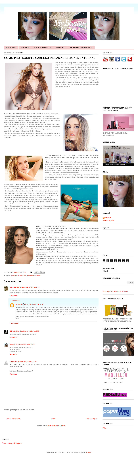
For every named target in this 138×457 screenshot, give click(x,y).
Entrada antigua (91, 419)
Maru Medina (14, 287)
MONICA (19, 304)
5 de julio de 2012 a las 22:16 (24, 344)
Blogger (88, 452)
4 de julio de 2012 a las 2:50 (29, 287)
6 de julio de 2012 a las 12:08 (27, 361)
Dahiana (13, 361)
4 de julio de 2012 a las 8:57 (29, 331)
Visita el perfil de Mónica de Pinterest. (115, 291)
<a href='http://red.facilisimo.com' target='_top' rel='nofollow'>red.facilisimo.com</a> (115, 395)
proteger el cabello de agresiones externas (25, 275)
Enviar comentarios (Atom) (56, 426)
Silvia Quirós (14, 331)
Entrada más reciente (13, 419)
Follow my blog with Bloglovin (12, 443)
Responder (13, 296)
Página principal (11, 47)
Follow (105, 428)
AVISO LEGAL (25, 47)
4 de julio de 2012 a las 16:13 (35, 304)
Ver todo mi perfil (108, 221)
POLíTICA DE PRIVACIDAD (43, 47)
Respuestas (16, 300)
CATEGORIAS (60, 47)
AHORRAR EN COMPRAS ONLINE (81, 47)
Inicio (53, 419)
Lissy (12, 344)
